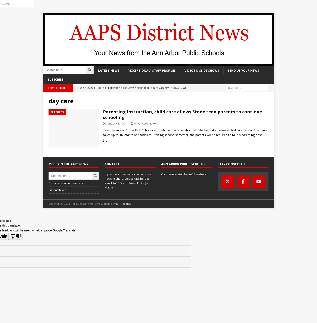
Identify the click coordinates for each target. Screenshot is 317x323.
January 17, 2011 (117, 123)
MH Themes (123, 204)
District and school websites (67, 183)
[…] (105, 140)
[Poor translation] (15, 236)
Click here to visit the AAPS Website (183, 174)
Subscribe (55, 79)
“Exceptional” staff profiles (152, 70)
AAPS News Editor (145, 123)
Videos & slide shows (201, 70)
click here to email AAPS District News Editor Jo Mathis (127, 183)
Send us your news (243, 70)
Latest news (108, 70)
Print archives (57, 190)
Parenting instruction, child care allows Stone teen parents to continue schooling (182, 114)
